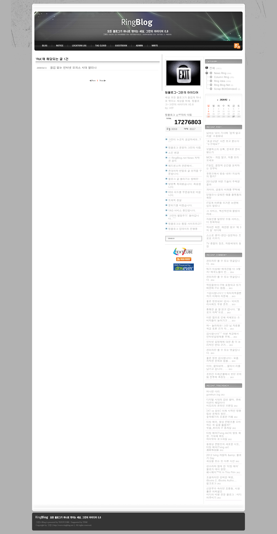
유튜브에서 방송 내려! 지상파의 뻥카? (223, 175)
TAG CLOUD (101, 45)
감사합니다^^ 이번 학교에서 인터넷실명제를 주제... (222, 335)
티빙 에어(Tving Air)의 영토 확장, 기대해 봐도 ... (223, 436)
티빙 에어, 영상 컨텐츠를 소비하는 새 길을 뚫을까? (223, 425)
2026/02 (223, 99)
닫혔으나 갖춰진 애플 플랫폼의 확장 (223, 196)
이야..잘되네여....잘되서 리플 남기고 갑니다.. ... (223, 367)
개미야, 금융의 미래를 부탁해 (223, 189)
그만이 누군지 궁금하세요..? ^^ (184, 141)
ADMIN (140, 45)
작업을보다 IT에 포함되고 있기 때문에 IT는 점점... (223, 286)
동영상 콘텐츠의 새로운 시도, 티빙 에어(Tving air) (223, 447)
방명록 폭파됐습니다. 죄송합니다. (184, 185)
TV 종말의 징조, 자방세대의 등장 (223, 245)
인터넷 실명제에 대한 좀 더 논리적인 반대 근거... (223, 343)
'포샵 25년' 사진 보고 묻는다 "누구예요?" (222, 142)
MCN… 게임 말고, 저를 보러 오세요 (222, 158)
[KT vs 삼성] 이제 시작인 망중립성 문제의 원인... (223, 413)
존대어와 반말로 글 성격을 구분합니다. (185, 172)
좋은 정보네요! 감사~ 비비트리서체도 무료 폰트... (222, 302)
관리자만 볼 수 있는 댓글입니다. (223, 262)
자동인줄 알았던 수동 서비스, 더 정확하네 (223, 220)
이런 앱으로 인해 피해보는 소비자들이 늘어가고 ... (223, 319)
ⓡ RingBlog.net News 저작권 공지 (184, 159)
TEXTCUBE (64, 522)
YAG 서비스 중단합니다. (182, 210)
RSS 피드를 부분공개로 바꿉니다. (184, 193)
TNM (85, 522)
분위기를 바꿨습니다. (180, 205)
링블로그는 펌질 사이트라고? (184, 223)
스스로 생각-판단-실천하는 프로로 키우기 (223, 236)
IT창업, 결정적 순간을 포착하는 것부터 (223, 167)
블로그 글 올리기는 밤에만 (183, 179)
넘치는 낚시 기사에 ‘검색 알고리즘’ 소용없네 (223, 134)
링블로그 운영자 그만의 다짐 (184, 147)
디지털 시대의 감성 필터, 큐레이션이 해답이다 (223, 402)
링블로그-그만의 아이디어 (138, 26)
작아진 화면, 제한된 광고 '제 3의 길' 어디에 (223, 228)
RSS (238, 45)
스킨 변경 (173, 152)
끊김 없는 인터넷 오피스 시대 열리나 (73, 67)
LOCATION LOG (79, 45)
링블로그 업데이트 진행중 (183, 228)
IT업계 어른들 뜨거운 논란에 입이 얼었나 (222, 204)
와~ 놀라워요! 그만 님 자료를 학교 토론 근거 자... (223, 327)
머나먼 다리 (215, 393)
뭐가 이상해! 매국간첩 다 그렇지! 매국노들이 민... (223, 270)
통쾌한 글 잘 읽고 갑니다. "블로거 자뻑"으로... (223, 310)
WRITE (155, 45)
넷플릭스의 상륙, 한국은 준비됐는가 (223, 150)
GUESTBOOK (121, 45)
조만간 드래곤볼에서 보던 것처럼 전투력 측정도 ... (223, 375)
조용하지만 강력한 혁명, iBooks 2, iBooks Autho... (221, 480)
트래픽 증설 (175, 200)
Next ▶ (102, 80)
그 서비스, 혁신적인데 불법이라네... (223, 212)
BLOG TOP (43, 45)
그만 (38, 522)
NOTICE (60, 45)
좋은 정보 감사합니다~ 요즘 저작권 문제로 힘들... (222, 359)
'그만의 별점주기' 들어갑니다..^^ (183, 217)
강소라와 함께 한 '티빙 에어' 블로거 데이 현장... (223, 469)
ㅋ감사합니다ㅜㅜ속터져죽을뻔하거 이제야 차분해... (223, 294)
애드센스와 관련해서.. (181, 165)
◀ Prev (92, 80)
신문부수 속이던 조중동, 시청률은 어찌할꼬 (223, 493)
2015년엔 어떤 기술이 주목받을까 (223, 183)
